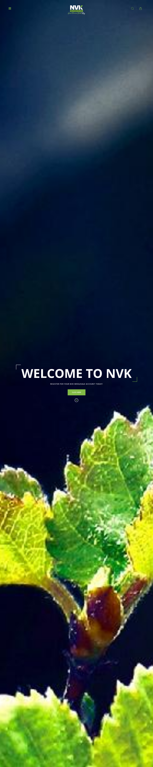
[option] (76, 383)
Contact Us (140, 761)
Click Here (76, 392)
